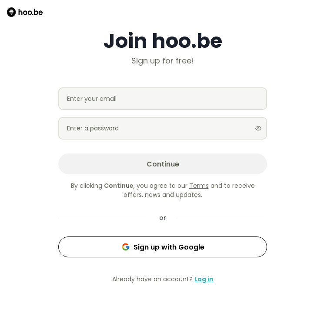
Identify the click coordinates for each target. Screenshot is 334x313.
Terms (199, 185)
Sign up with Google (162, 247)
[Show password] (258, 128)
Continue (163, 164)
